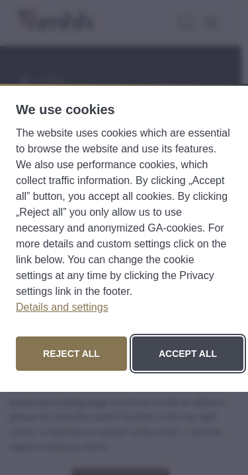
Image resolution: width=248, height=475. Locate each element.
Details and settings (62, 307)
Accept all (188, 353)
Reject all (71, 353)
